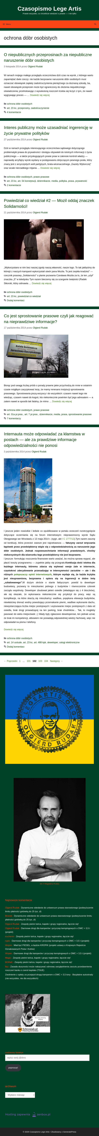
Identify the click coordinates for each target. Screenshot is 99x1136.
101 (29, 661)
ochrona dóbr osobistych (19, 104)
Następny (56, 661)
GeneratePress (69, 1132)
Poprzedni (10, 661)
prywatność (81, 181)
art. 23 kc (11, 108)
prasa (71, 181)
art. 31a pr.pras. (15, 414)
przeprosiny (24, 108)
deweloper (52, 642)
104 (46, 661)
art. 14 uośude (14, 642)
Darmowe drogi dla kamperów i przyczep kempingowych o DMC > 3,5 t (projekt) (50, 941)
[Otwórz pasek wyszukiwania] (95, 24)
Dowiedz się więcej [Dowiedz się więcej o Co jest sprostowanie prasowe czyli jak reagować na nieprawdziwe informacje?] (62, 401)
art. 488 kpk (40, 642)
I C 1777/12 (68, 539)
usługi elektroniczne (69, 642)
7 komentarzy (14, 418)
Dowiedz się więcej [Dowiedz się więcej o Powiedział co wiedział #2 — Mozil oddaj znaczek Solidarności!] (41, 283)
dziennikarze (43, 181)
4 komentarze (14, 112)
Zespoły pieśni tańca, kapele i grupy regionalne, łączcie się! (50, 924)
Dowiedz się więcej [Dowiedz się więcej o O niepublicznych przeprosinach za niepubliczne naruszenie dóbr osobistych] (40, 95)
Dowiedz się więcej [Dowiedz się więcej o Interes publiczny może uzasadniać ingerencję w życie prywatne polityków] (50, 168)
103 (40, 661)
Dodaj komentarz (15, 300)
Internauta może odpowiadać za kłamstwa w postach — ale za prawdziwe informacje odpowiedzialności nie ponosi (44, 440)
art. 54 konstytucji (27, 181)
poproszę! (13, 1067)
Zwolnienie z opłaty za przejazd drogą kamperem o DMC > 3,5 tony (38, 974)
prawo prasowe (41, 177)
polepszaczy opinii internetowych (33, 574)
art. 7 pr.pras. (31, 414)
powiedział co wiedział (29, 296)
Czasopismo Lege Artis (49, 8)
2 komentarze (14, 185)
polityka (63, 181)
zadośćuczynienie (40, 108)
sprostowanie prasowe (80, 414)
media (54, 181)
